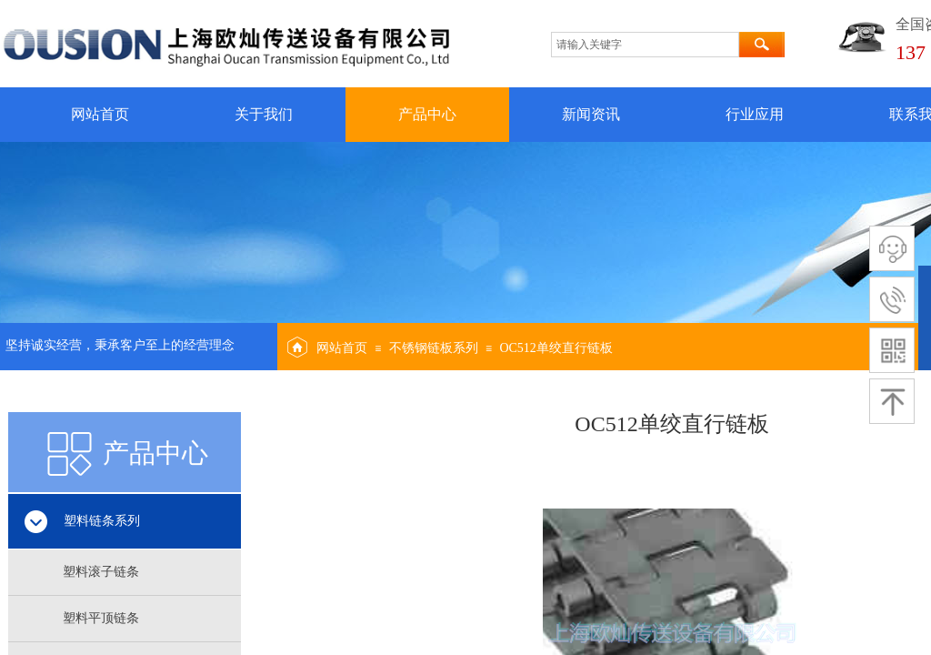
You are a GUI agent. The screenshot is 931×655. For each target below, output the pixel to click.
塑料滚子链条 (101, 572)
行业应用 (755, 114)
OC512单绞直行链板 (555, 348)
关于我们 (264, 114)
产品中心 (427, 114)
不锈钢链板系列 (433, 348)
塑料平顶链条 (101, 618)
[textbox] (645, 44)
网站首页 (100, 114)
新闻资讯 (591, 114)
